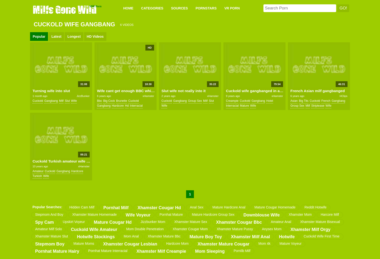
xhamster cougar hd (159, 207)
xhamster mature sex (190, 222)
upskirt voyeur (74, 222)
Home (128, 8)
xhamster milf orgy (311, 229)
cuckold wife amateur (94, 229)
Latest (56, 36)
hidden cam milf (81, 207)
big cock (109, 101)
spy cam (44, 222)
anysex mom (272, 229)
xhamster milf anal (250, 236)
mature (244, 105)
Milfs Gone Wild (65, 9)
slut (67, 101)
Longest (73, 36)
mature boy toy (206, 236)
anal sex (196, 207)
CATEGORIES (152, 8)
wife (74, 101)
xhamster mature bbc (164, 236)
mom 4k (264, 243)
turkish (37, 176)
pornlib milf (242, 251)
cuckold (37, 101)
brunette (121, 101)
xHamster (148, 96)
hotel (269, 101)
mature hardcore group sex (213, 214)
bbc (99, 101)
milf (61, 101)
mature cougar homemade (275, 207)
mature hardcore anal (229, 207)
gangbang (51, 101)
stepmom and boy (49, 214)
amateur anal (281, 222)
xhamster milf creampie (161, 251)
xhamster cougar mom (190, 229)
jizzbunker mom (153, 222)
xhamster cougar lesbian (130, 244)
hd (127, 105)
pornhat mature (171, 214)
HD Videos (95, 36)
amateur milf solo (48, 229)
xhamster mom (300, 214)
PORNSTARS (206, 8)
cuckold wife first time (322, 236)
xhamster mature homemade (94, 214)
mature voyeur (290, 243)
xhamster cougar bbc (239, 222)
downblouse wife (261, 215)
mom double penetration (145, 229)
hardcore (118, 105)
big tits (303, 101)
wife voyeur (138, 215)
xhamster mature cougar (223, 244)
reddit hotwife (315, 207)
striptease (317, 105)
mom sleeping (210, 251)
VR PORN (232, 8)
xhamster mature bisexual (320, 222)
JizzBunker (83, 96)
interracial (136, 105)
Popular (39, 36)
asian (294, 101)
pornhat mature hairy (57, 251)
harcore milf (330, 214)
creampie (232, 101)
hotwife (287, 236)
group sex (195, 101)
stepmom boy (49, 244)
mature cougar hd (113, 222)
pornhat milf (115, 207)
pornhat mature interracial (107, 251)
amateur (37, 171)
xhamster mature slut (51, 236)
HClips (343, 96)
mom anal (131, 236)
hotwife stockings (96, 236)
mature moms (83, 243)
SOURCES (179, 8)
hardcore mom (177, 243)
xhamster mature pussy (235, 229)
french (325, 101)
